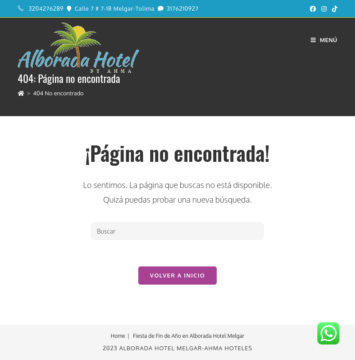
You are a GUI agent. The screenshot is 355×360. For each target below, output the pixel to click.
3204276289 (46, 8)
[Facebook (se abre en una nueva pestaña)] (313, 8)
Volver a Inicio (177, 275)
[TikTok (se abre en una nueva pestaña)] (333, 8)
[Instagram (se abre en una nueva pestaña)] (324, 8)
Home (118, 336)
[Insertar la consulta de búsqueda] (177, 231)
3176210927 (182, 8)
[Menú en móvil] (324, 40)
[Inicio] (21, 93)
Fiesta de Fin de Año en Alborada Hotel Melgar (188, 336)
